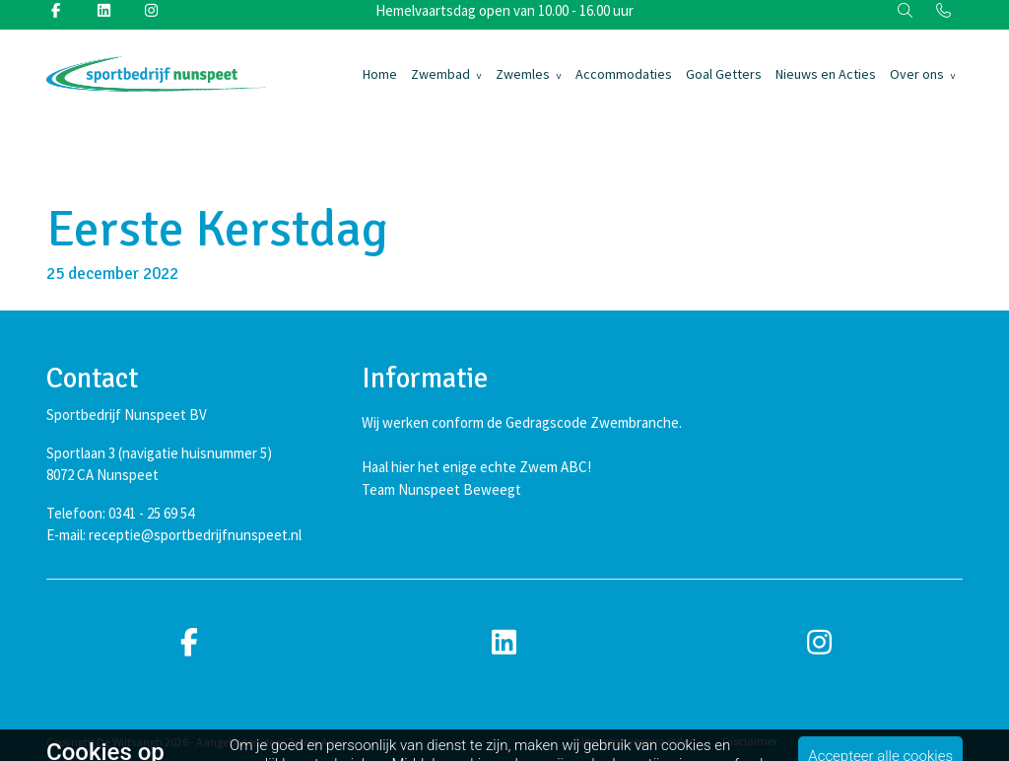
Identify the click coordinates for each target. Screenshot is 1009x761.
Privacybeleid (838, 740)
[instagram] (820, 643)
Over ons (917, 74)
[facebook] (189, 643)
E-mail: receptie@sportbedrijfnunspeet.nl (174, 534)
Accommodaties (623, 74)
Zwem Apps (316, 741)
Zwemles (523, 74)
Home (380, 74)
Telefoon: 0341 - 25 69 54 (120, 513)
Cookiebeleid (931, 740)
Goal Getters (724, 74)
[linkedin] (504, 643)
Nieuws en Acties (825, 74)
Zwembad (440, 74)
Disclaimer (749, 740)
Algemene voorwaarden (635, 740)
